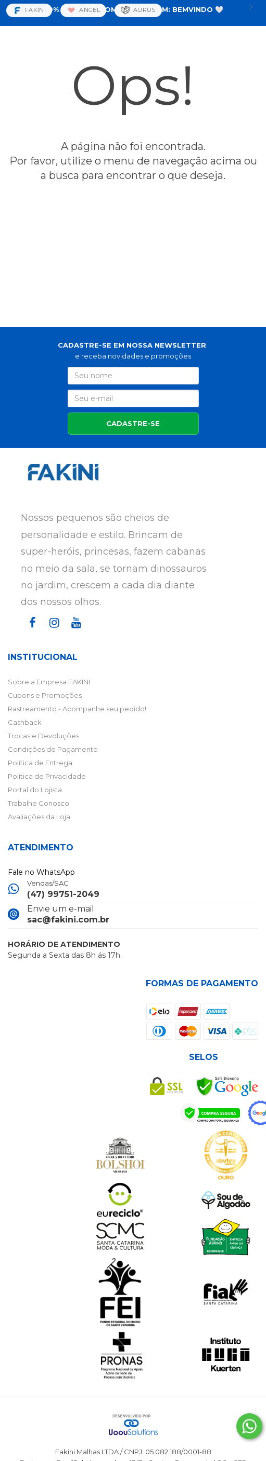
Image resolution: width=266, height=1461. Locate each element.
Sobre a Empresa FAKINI (49, 682)
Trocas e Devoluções (43, 736)
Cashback (25, 722)
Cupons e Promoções (45, 695)
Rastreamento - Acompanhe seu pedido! (77, 709)
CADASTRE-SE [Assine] (133, 423)
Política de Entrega (40, 763)
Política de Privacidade (47, 776)
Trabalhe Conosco (38, 803)
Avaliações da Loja (39, 816)
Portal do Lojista (35, 789)
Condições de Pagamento (53, 749)
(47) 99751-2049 (63, 894)
